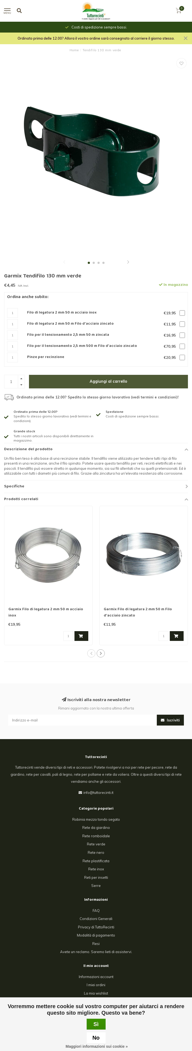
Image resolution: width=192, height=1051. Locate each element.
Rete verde (96, 844)
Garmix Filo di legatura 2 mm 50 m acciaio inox (45, 612)
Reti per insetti (96, 877)
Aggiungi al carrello (108, 381)
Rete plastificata (96, 861)
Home (74, 50)
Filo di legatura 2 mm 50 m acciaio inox (62, 313)
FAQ (96, 910)
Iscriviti (170, 720)
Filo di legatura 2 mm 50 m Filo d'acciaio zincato (70, 324)
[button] (64, 262)
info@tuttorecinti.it (98, 792)
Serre (96, 885)
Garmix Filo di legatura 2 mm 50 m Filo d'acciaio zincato (138, 612)
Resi (96, 943)
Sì (96, 1024)
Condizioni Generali (96, 918)
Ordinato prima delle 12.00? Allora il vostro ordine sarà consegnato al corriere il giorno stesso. (96, 38)
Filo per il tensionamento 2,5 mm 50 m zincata (68, 335)
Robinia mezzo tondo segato (96, 819)
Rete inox (96, 869)
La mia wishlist (96, 993)
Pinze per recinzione (45, 357)
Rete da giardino (96, 827)
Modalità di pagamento (96, 935)
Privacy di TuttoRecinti (96, 927)
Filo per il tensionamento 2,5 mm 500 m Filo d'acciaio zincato (82, 346)
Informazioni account (96, 977)
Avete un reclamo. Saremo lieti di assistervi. (96, 952)
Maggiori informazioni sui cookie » (97, 1046)
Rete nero (96, 852)
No (96, 1038)
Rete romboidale (96, 836)
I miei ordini (96, 985)
